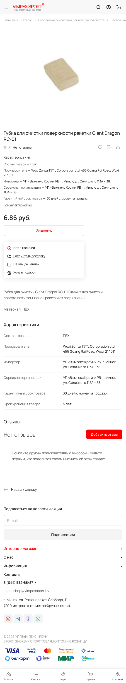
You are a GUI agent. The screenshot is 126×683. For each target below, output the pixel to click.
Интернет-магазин (20, 548)
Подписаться (63, 534)
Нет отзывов (22, 147)
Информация (15, 565)
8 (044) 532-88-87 (18, 583)
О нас (8, 557)
